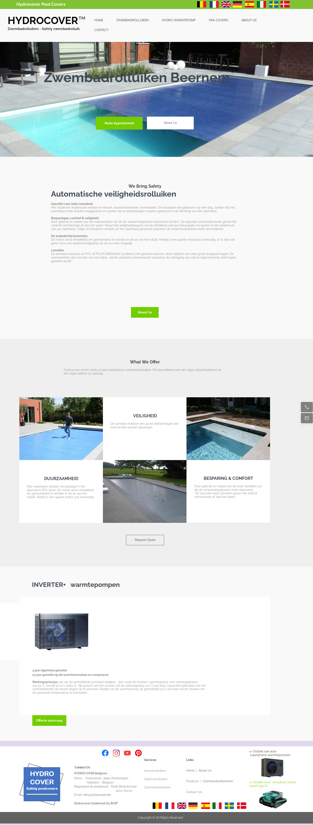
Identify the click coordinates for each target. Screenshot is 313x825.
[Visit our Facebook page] (105, 753)
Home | (192, 770)
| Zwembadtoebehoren (217, 781)
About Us (205, 770)
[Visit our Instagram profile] (116, 753)
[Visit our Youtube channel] (127, 753)
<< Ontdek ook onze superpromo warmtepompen (269, 753)
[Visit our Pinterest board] (138, 753)
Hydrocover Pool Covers (40, 4)
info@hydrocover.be (100, 794)
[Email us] (307, 418)
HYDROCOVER (43, 20)
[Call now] (307, 407)
